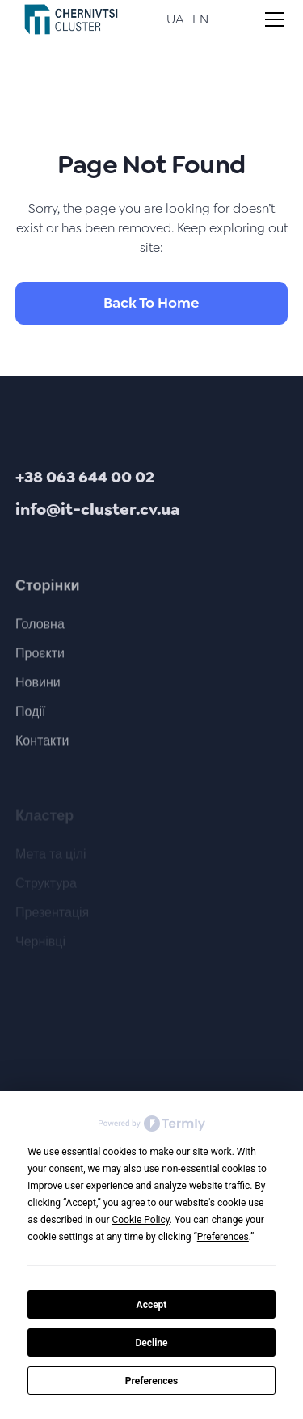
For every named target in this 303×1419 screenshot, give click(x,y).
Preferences (152, 1381)
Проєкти (40, 659)
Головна (40, 630)
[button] (271, 19)
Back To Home (151, 302)
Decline (151, 1343)
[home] (67, 19)
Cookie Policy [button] (140, 1220)
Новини (38, 688)
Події (30, 717)
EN (200, 19)
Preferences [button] (223, 1237)
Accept (152, 1305)
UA (175, 19)
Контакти (42, 746)
